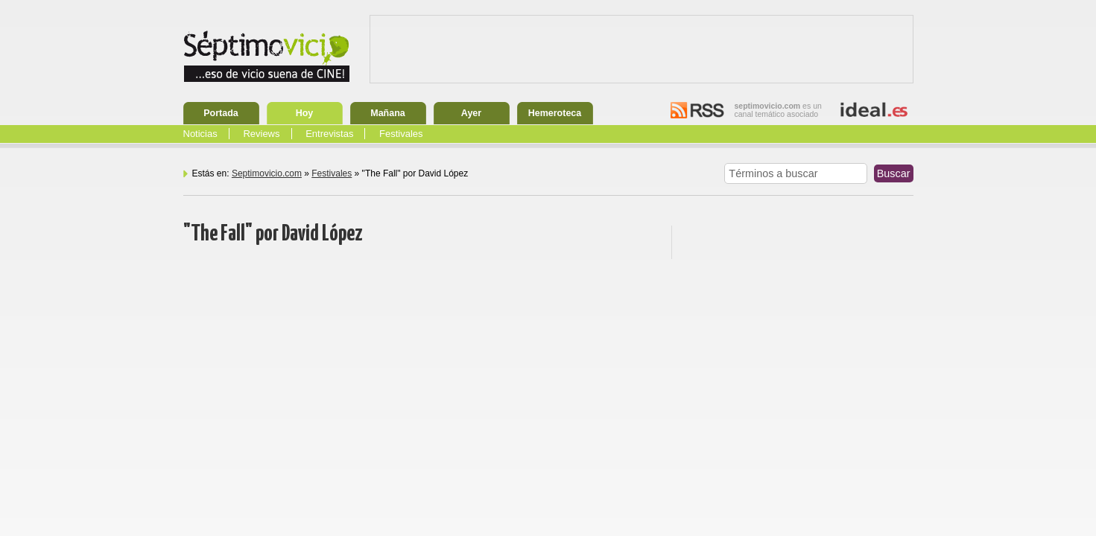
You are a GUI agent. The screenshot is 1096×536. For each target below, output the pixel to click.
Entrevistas (329, 133)
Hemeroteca (555, 113)
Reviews (261, 133)
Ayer (471, 113)
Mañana (387, 113)
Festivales (401, 133)
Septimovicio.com (267, 173)
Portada (220, 113)
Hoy (305, 113)
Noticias (200, 133)
